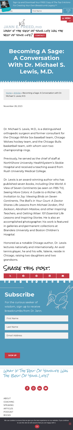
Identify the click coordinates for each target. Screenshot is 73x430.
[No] (70, 424)
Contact (40, 35)
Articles (17, 93)
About (7, 398)
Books (7, 415)
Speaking (9, 405)
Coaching (9, 402)
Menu (68, 18)
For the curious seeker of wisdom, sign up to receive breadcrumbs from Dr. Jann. (23, 306)
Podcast (8, 412)
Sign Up (68, 11)
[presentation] (23, 345)
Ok (37, 426)
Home (9, 93)
